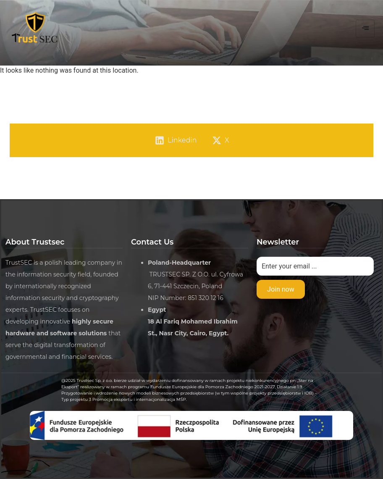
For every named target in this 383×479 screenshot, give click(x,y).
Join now (280, 289)
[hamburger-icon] (365, 28)
